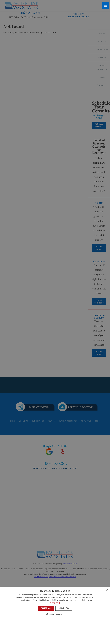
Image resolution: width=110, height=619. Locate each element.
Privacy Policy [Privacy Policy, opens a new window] (55, 602)
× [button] (107, 590)
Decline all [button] (64, 608)
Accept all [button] (46, 608)
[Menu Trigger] (105, 5)
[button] (55, 614)
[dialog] (55, 603)
